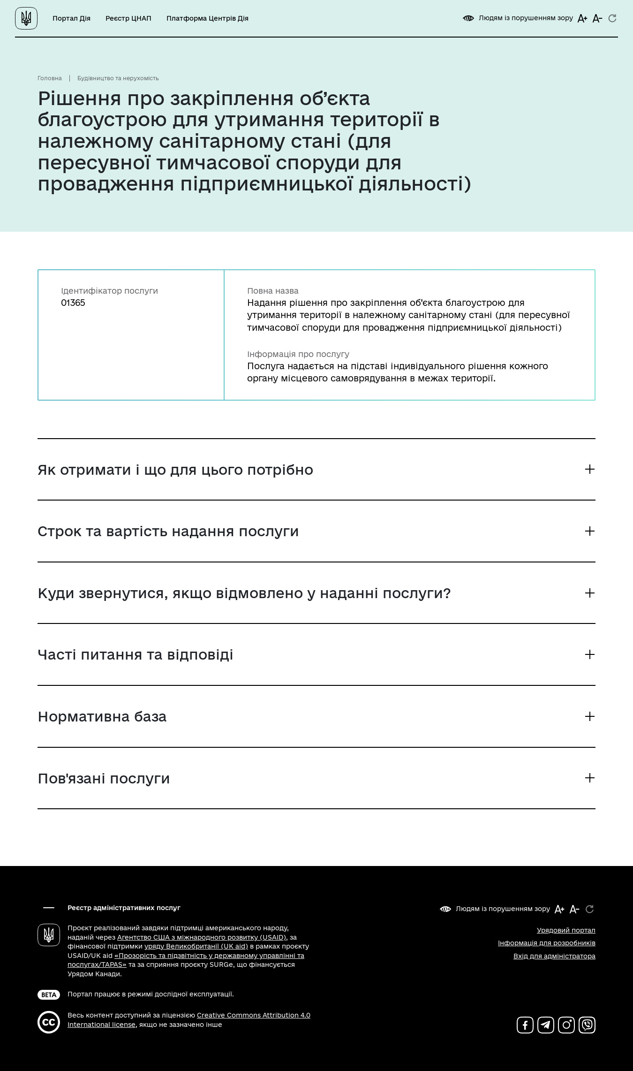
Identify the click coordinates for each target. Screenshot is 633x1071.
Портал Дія (71, 18)
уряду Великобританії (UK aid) (196, 946)
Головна (50, 78)
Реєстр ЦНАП (128, 18)
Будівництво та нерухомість (118, 78)
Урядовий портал (566, 930)
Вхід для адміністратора (554, 956)
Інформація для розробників (546, 943)
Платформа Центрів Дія (207, 18)
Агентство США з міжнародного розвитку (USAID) (201, 937)
